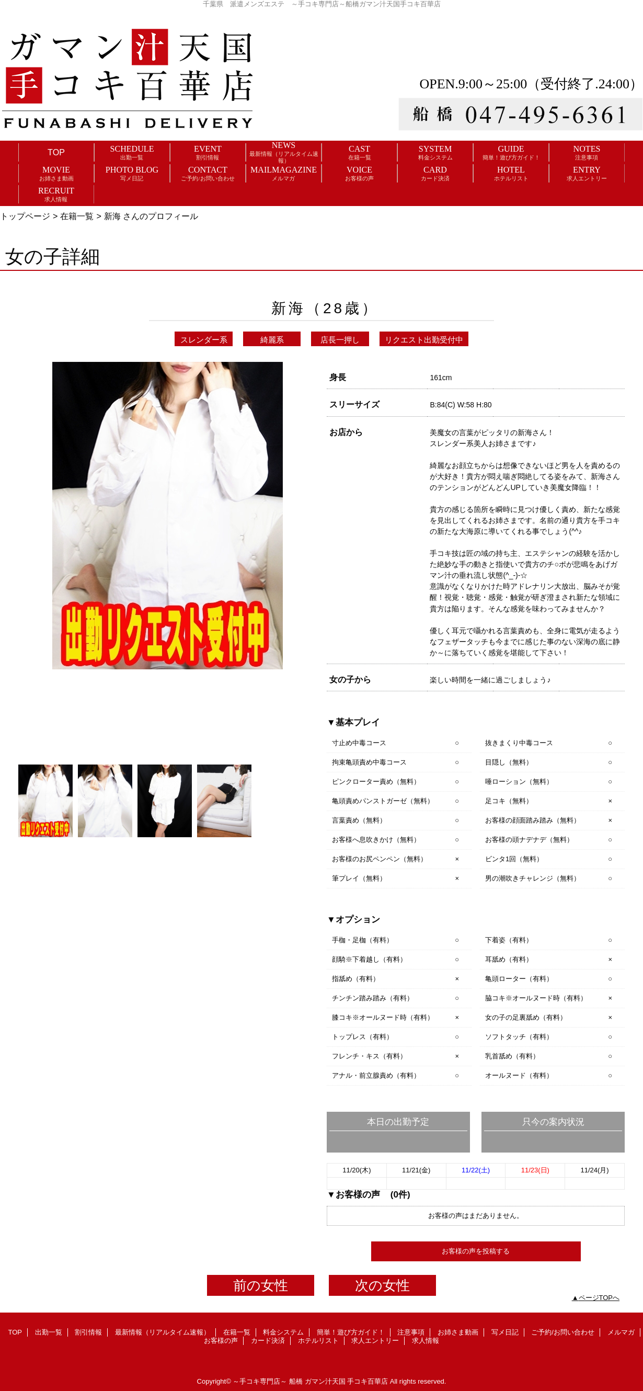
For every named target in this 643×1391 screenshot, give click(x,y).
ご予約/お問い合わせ (562, 1332)
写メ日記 (505, 1332)
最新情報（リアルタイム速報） (162, 1332)
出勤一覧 (48, 1332)
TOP (56, 152)
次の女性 (382, 1285)
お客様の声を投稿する (476, 1251)
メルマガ (621, 1332)
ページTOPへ (599, 1298)
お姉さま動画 (458, 1332)
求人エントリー (375, 1340)
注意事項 (410, 1332)
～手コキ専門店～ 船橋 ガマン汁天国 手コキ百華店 (310, 1381)
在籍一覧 (77, 216)
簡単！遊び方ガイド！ (351, 1332)
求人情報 (425, 1340)
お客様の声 (221, 1340)
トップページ (25, 216)
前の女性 (260, 1285)
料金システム (283, 1332)
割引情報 (88, 1332)
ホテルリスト (318, 1340)
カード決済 (268, 1340)
